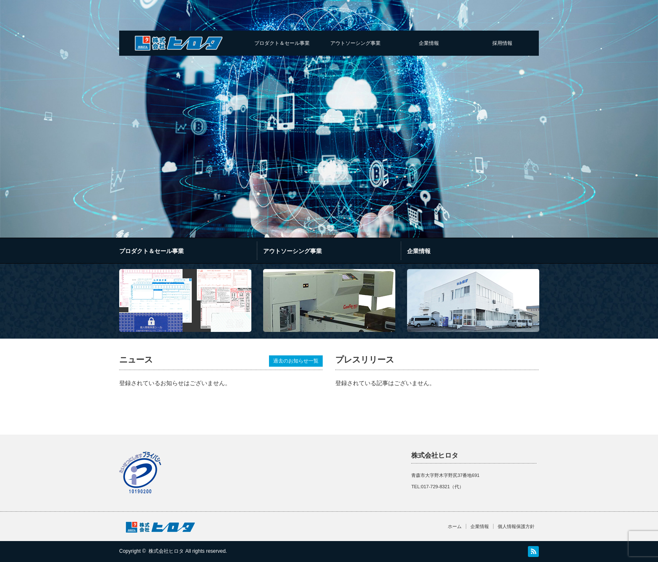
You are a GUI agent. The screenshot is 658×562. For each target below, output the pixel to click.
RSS (533, 551)
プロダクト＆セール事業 (282, 43)
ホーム (455, 526)
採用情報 (502, 43)
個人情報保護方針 (516, 526)
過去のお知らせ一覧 (296, 361)
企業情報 (429, 43)
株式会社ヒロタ (166, 551)
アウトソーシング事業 (355, 43)
